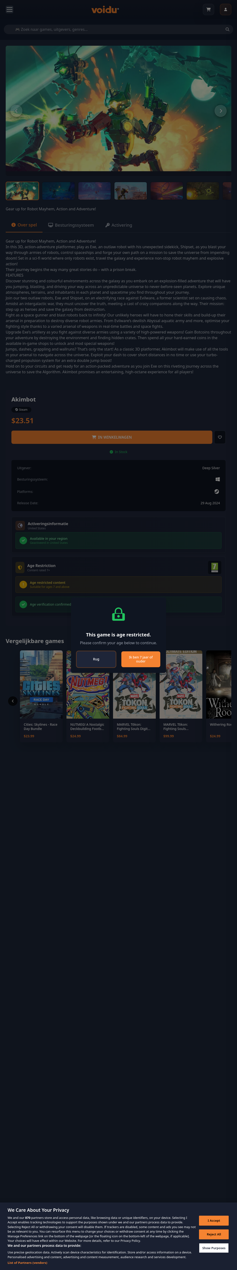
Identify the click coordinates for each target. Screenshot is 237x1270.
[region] (118, 1236)
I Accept (214, 1220)
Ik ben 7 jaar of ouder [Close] (141, 659)
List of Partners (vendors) (27, 1263)
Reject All (214, 1234)
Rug (96, 659)
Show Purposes (214, 1248)
